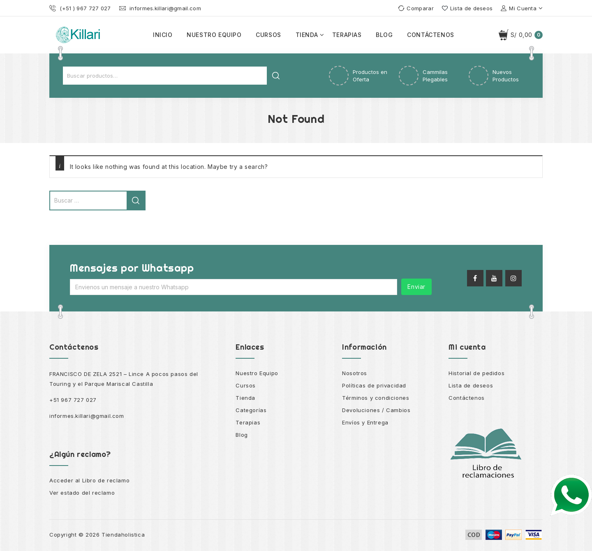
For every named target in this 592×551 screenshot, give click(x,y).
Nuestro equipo (214, 34)
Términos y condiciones (375, 397)
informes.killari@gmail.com (86, 416)
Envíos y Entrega (365, 422)
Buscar (276, 76)
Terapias (347, 34)
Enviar (416, 286)
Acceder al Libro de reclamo (89, 480)
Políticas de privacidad (374, 385)
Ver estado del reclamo (82, 492)
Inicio (163, 34)
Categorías (251, 410)
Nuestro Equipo (257, 373)
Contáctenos (430, 34)
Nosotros (354, 373)
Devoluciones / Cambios (376, 410)
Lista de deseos (471, 385)
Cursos (268, 34)
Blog (384, 34)
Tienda (307, 34)
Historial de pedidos (476, 373)
